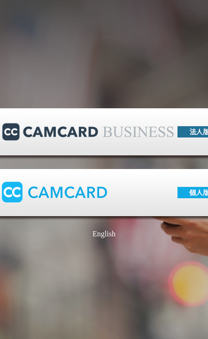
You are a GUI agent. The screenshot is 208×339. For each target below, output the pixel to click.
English (104, 234)
